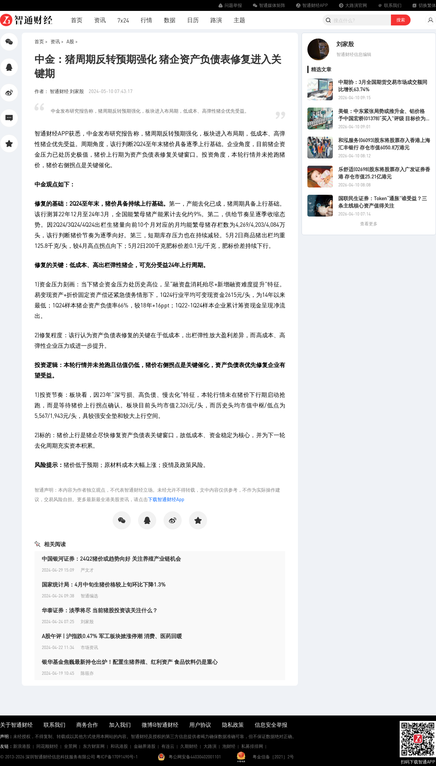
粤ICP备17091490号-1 (117, 756)
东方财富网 (94, 746)
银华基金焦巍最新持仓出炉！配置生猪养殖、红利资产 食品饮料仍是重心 (130, 661)
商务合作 (87, 724)
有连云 (167, 746)
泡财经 (228, 746)
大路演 (210, 746)
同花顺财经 (47, 746)
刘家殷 (345, 44)
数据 (169, 20)
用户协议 (200, 724)
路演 (216, 20)
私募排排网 (252, 746)
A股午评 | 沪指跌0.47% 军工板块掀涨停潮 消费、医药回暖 (112, 636)
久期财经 (189, 746)
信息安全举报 (271, 724)
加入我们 (120, 724)
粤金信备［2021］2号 (273, 756)
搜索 (400, 20)
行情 (146, 20)
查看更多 (369, 223)
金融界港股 (145, 746)
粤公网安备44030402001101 (195, 756)
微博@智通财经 (160, 724)
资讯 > (57, 41)
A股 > (72, 41)
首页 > (41, 41)
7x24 (123, 20)
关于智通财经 (16, 724)
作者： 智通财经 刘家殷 (60, 91)
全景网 (70, 746)
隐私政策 (233, 724)
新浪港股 (22, 746)
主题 (239, 20)
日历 (193, 20)
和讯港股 (119, 746)
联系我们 (54, 724)
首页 (76, 20)
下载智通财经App (166, 499)
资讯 (100, 20)
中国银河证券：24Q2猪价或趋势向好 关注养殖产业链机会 (111, 558)
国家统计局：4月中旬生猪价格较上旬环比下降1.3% (104, 584)
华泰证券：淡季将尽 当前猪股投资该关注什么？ (100, 610)
